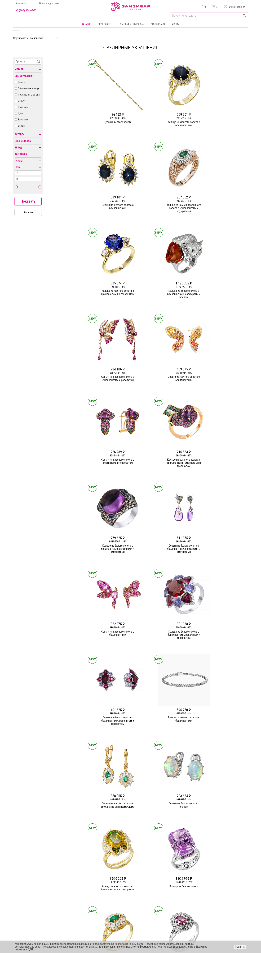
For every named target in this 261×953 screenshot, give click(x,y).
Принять (240, 946)
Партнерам (94, 887)
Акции (175, 24)
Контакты (21, 3)
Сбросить (28, 212)
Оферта (214, 887)
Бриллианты (105, 24)
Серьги (21, 100)
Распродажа (158, 24)
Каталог (86, 24)
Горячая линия (218, 875)
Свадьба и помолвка (132, 24)
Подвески (23, 107)
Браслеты (23, 119)
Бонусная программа (174, 881)
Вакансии (94, 900)
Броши (21, 125)
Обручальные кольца (28, 88)
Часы (129, 900)
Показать (28, 201)
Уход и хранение (172, 894)
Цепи (20, 113)
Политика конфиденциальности (227, 881)
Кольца (21, 82)
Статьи (92, 881)
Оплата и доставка (49, 3)
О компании (95, 875)
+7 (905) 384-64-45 (26, 10)
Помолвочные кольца (28, 94)
